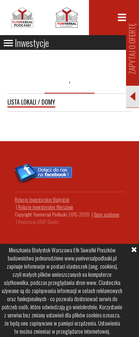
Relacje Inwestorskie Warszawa (45, 207)
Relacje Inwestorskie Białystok (42, 199)
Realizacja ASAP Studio (38, 221)
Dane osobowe (106, 214)
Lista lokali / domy (31, 102)
